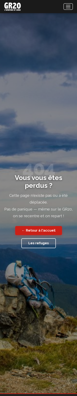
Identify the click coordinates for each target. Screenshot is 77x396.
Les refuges (38, 243)
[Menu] (68, 6)
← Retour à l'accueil (38, 230)
